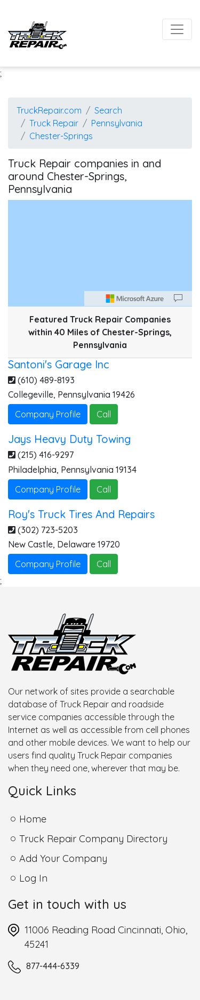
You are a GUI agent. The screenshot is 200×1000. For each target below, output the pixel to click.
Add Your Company (63, 858)
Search (108, 110)
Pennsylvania (116, 123)
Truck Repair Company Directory (93, 839)
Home (32, 819)
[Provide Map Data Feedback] (178, 298)
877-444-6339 (52, 966)
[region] (100, 253)
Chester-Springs (61, 136)
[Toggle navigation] (177, 29)
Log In (33, 878)
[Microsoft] (135, 298)
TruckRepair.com (49, 110)
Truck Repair (53, 123)
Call (104, 414)
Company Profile (48, 414)
